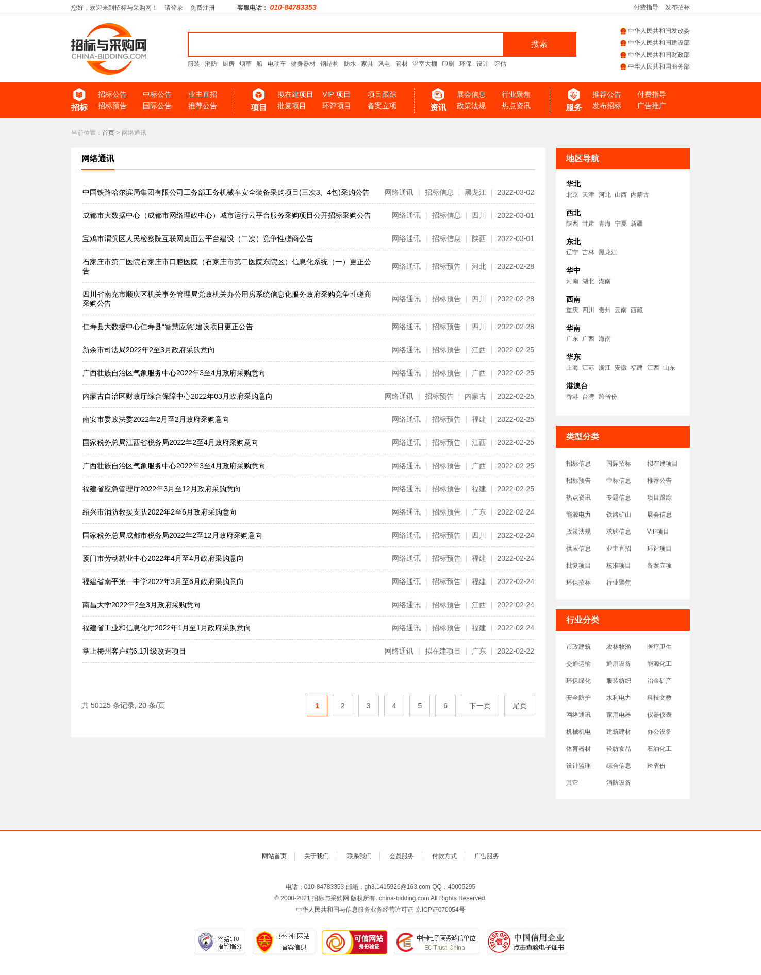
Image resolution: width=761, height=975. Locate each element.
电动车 (277, 63)
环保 (465, 63)
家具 (367, 63)
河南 (572, 281)
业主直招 (202, 94)
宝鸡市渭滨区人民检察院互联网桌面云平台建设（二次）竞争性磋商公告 (197, 238)
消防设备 (618, 782)
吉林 (588, 252)
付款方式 (444, 856)
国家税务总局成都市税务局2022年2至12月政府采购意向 (172, 535)
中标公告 (157, 94)
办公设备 (659, 731)
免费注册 (202, 7)
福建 (637, 367)
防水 (350, 63)
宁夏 (621, 223)
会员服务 (401, 856)
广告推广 (651, 105)
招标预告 (112, 105)
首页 (108, 132)
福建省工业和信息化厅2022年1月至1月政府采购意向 (166, 628)
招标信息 (578, 463)
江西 (653, 367)
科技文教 (659, 698)
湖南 (605, 281)
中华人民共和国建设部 (655, 42)
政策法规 (471, 105)
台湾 (588, 396)
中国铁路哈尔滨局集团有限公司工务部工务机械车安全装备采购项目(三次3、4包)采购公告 (226, 192)
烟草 (245, 63)
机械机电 (578, 731)
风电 (384, 63)
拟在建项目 (295, 94)
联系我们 (359, 856)
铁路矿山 (618, 514)
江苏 (588, 367)
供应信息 (578, 548)
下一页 (480, 706)
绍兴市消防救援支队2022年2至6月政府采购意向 (159, 512)
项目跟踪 (382, 94)
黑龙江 (608, 252)
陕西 (572, 223)
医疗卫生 (659, 647)
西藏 (637, 310)
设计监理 (578, 765)
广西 (588, 339)
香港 (572, 396)
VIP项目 (658, 531)
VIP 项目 (336, 94)
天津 (588, 194)
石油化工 (659, 748)
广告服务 (486, 856)
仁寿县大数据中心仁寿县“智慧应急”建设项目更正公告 (167, 326)
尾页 (519, 706)
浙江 (605, 367)
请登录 (173, 7)
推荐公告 (202, 105)
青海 (605, 223)
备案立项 (382, 105)
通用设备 (618, 664)
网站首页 (274, 856)
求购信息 (618, 531)
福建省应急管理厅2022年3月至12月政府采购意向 (161, 489)
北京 (572, 194)
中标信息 (618, 480)
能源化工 (659, 664)
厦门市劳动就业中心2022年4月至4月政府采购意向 (163, 558)
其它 (572, 782)
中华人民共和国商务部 (655, 66)
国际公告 (157, 105)
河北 (605, 194)
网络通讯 (97, 158)
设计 (482, 63)
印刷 (448, 63)
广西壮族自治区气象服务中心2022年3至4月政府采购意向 (174, 373)
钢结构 (329, 63)
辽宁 (572, 252)
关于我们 (316, 856)
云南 (621, 310)
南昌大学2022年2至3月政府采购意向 (141, 605)
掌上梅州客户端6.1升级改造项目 (134, 651)
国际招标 (618, 463)
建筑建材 (618, 731)
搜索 (539, 44)
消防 (211, 63)
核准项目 (618, 565)
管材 (401, 63)
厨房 (228, 63)
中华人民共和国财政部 (655, 54)
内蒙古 (640, 194)
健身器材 (303, 63)
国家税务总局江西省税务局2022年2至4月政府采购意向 (170, 442)
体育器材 (578, 748)
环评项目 (336, 105)
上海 (572, 367)
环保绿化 (578, 681)
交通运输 (578, 664)
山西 (621, 194)
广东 (572, 339)
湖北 (588, 281)
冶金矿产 (659, 681)
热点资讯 (516, 105)
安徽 (621, 367)
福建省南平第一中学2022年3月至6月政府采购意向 (163, 581)
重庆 (572, 310)
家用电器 (618, 715)
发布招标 (677, 7)
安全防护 (578, 698)
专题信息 (618, 497)
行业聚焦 (516, 94)
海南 (605, 339)
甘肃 (588, 223)
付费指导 (646, 7)
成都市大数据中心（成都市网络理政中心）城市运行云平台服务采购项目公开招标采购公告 (226, 215)
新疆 (637, 223)
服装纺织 (618, 681)
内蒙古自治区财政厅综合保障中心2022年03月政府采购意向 (177, 396)
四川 (588, 310)
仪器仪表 (659, 715)
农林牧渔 (618, 647)
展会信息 (471, 94)
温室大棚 (424, 63)
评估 (500, 63)
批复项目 (291, 105)
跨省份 (608, 396)
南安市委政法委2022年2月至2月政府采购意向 (155, 419)
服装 (194, 63)
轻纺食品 (618, 748)
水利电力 (618, 698)
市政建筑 (578, 647)
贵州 (605, 310)
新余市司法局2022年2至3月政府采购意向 (148, 350)
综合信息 (618, 765)
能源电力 (578, 514)
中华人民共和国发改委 (655, 31)
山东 (669, 367)
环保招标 (578, 582)
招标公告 (112, 94)
